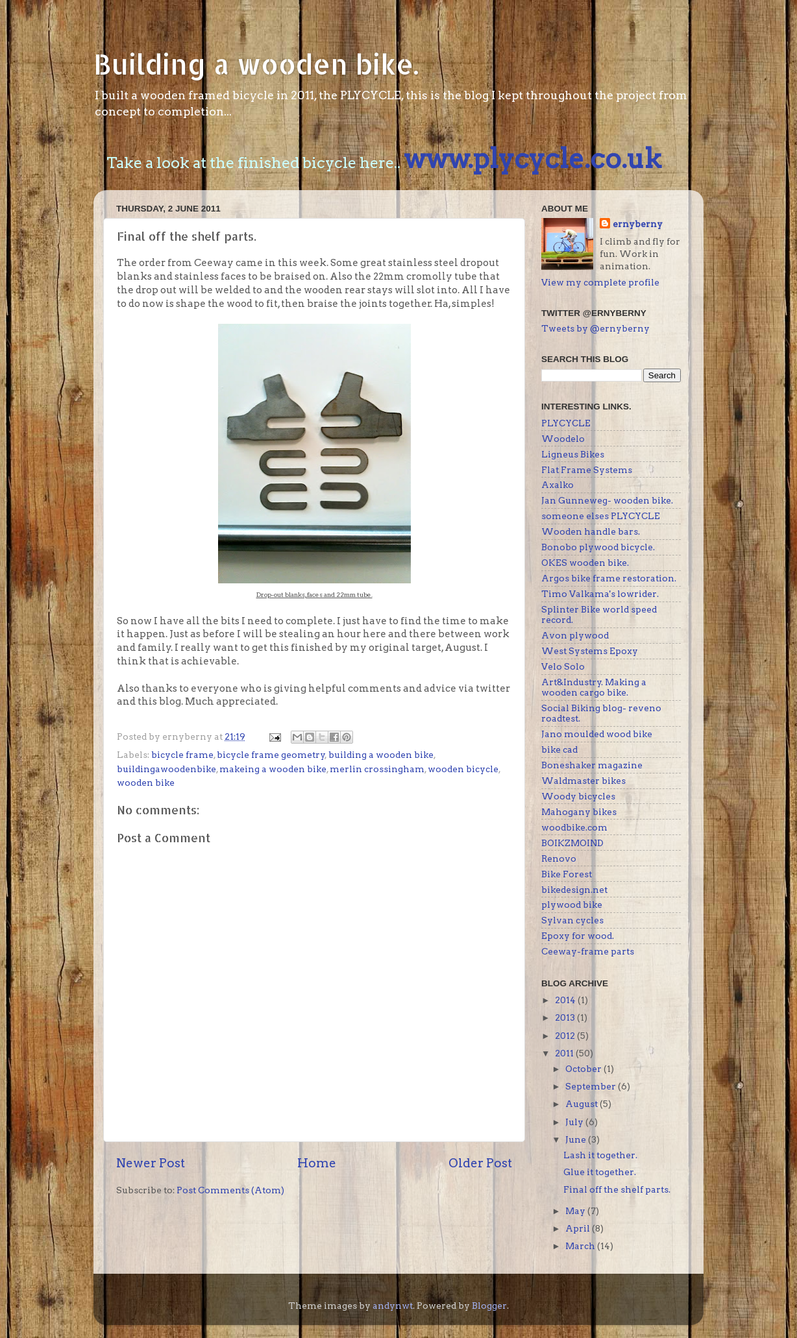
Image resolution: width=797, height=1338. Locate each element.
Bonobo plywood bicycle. (598, 547)
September (591, 1086)
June (576, 1139)
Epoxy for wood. (577, 936)
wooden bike (146, 782)
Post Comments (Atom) (230, 1190)
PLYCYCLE (566, 423)
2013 (566, 1017)
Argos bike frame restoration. (608, 578)
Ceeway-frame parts (587, 951)
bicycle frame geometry (271, 754)
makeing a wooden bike (272, 769)
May (576, 1211)
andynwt (393, 1305)
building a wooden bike (381, 754)
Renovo (558, 858)
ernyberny (638, 224)
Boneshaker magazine (592, 765)
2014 (566, 1000)
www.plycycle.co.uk (532, 158)
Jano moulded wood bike (596, 734)
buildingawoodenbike (166, 769)
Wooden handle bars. (590, 531)
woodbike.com (574, 827)
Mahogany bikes (579, 812)
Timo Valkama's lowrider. (600, 594)
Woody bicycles (578, 796)
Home (316, 1163)
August (582, 1104)
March (581, 1246)
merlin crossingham (377, 769)
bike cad (559, 749)
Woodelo (563, 438)
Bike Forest (566, 874)
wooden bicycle (463, 769)
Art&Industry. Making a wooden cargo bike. (593, 687)
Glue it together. (599, 1172)
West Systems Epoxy (589, 651)
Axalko (557, 485)
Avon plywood (575, 635)
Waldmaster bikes (583, 780)
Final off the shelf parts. (616, 1189)
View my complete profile (600, 282)
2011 (565, 1053)
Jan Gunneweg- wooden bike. (607, 500)
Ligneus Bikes (572, 454)
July (575, 1122)
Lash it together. (600, 1155)
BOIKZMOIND (572, 843)
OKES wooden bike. (585, 562)
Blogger (489, 1305)
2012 (566, 1035)
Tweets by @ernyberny (595, 328)
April (578, 1228)
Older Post (480, 1163)
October (584, 1069)
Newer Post (150, 1163)
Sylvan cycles (572, 920)
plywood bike (571, 904)
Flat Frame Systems (586, 470)
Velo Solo (563, 666)
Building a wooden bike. (256, 64)
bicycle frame (182, 754)
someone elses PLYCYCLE (600, 516)
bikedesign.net (574, 889)
